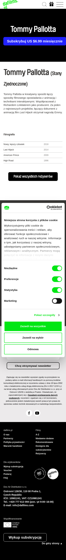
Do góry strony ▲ (52, 543)
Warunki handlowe (13, 446)
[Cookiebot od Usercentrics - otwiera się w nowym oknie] (47, 207)
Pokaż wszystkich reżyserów (33, 176)
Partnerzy (8, 438)
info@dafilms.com (23, 505)
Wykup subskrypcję (25, 537)
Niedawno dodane (45, 438)
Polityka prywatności (14, 442)
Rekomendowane (44, 442)
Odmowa (33, 349)
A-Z (37, 434)
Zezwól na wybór (32, 337)
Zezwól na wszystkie (33, 326)
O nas (6, 434)
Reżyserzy (41, 453)
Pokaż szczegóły (44, 314)
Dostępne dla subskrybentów (43, 448)
